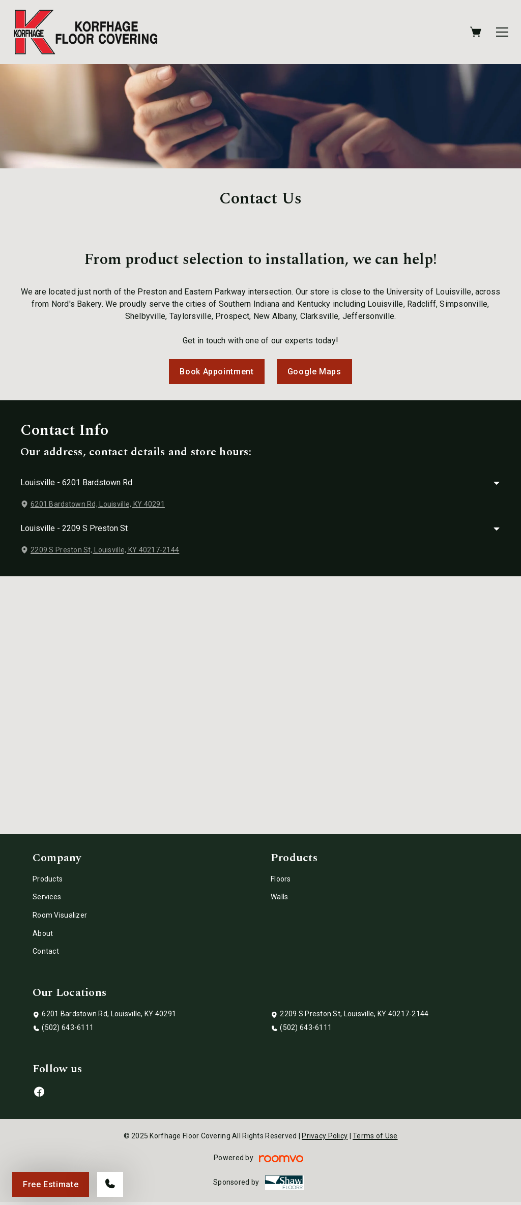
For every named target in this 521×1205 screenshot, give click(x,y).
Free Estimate (50, 1184)
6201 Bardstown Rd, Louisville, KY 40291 (98, 504)
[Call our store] (110, 1184)
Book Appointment (216, 371)
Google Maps (314, 371)
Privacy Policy (325, 1136)
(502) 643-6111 (68, 1027)
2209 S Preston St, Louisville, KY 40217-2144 (105, 550)
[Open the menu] (502, 32)
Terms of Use (375, 1136)
